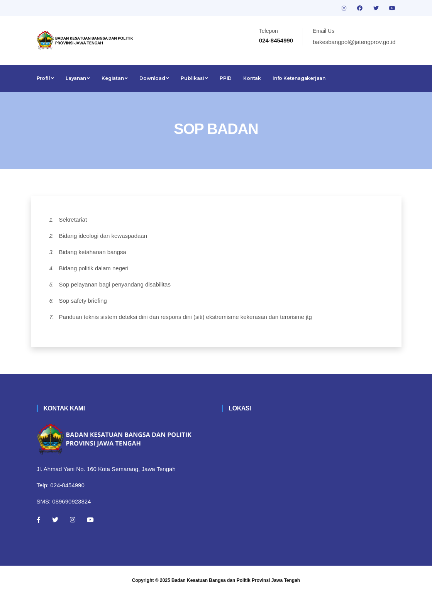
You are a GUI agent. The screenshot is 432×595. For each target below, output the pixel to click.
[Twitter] (55, 520)
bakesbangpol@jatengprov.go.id (354, 42)
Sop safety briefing (83, 300)
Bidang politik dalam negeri (94, 268)
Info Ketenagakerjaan (299, 78)
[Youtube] (90, 520)
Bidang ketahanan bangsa (92, 252)
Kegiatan (115, 78)
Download (154, 78)
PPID (226, 78)
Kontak (252, 78)
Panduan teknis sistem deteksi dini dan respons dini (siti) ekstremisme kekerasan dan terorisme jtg (185, 317)
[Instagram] (72, 520)
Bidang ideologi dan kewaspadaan (103, 235)
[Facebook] (39, 520)
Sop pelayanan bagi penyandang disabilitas (115, 284)
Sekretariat (73, 219)
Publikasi (194, 78)
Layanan (78, 78)
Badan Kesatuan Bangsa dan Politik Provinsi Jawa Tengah (235, 580)
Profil (45, 78)
